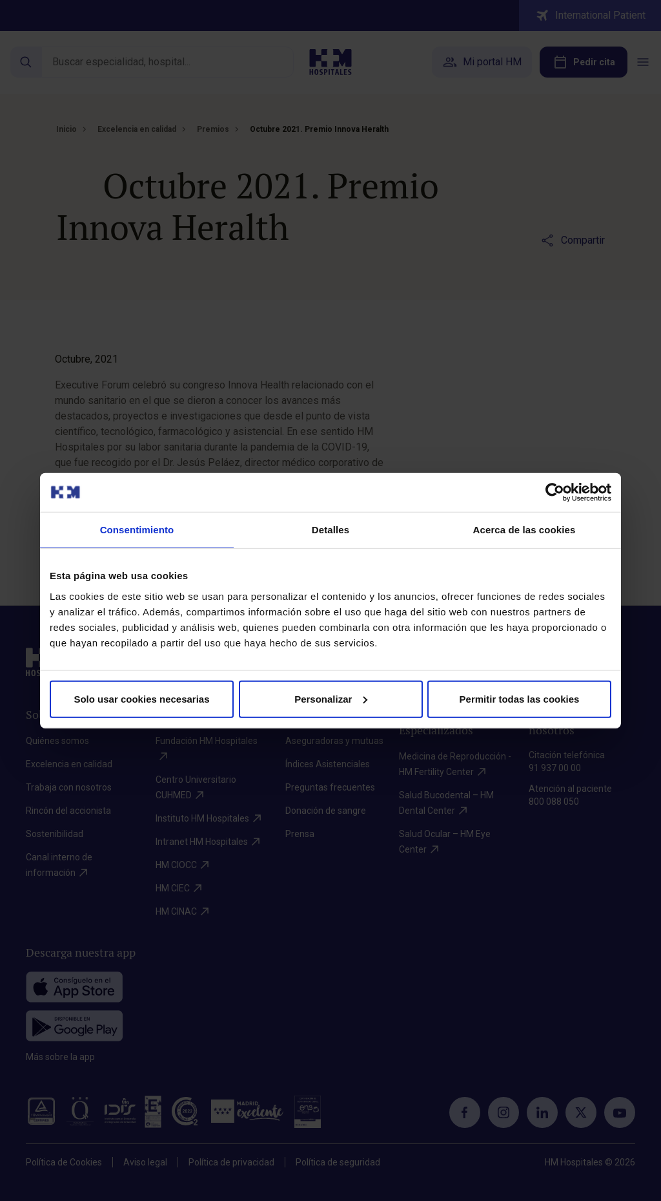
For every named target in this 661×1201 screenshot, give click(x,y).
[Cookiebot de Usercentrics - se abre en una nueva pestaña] (554, 492)
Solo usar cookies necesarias (141, 698)
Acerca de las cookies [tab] (524, 529)
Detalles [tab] (330, 529)
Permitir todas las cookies (520, 698)
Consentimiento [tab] (137, 529)
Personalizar (330, 698)
